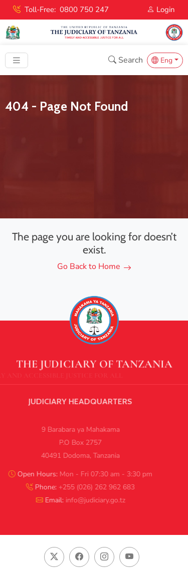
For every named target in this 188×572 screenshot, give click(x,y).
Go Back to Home (94, 266)
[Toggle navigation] (16, 61)
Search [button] (125, 60)
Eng (161, 60)
